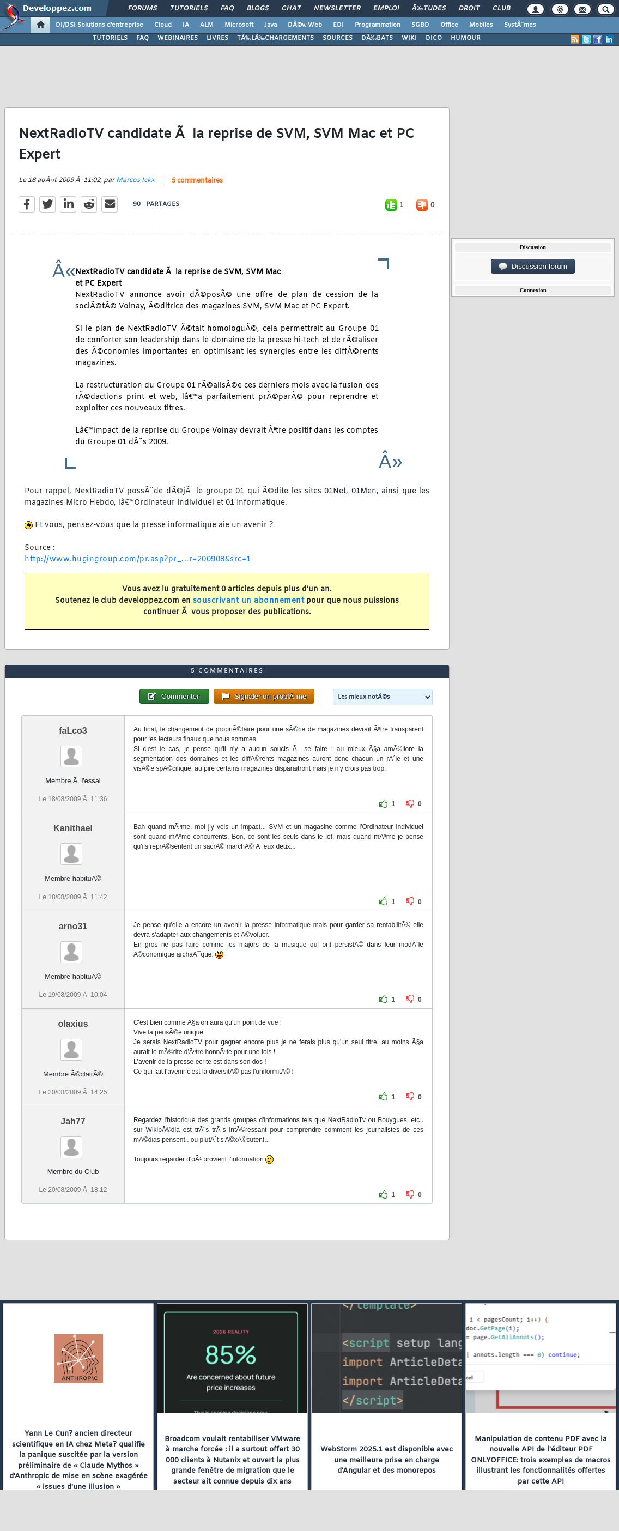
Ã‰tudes (429, 8)
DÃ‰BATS (377, 38)
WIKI (409, 38)
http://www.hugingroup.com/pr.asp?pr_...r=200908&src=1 (138, 559)
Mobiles (481, 25)
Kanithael (73, 828)
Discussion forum (533, 266)
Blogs (258, 8)
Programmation (377, 25)
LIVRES (217, 38)
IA (186, 25)
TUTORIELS (110, 38)
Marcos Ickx (135, 180)
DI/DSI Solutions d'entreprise (99, 25)
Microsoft (238, 25)
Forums (142, 8)
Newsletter (337, 8)
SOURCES (338, 38)
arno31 (73, 926)
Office (449, 25)
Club (501, 8)
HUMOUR (466, 38)
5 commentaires (197, 181)
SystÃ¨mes (520, 25)
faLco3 (73, 730)
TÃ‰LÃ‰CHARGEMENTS (275, 38)
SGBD (420, 25)
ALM (207, 25)
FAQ (227, 8)
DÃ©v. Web (305, 25)
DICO (434, 38)
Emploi (386, 8)
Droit (469, 8)
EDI (338, 25)
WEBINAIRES (177, 38)
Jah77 (72, 1121)
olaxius (73, 1023)
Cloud (163, 25)
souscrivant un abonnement (249, 601)
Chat (291, 8)
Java (270, 25)
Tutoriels (189, 8)
